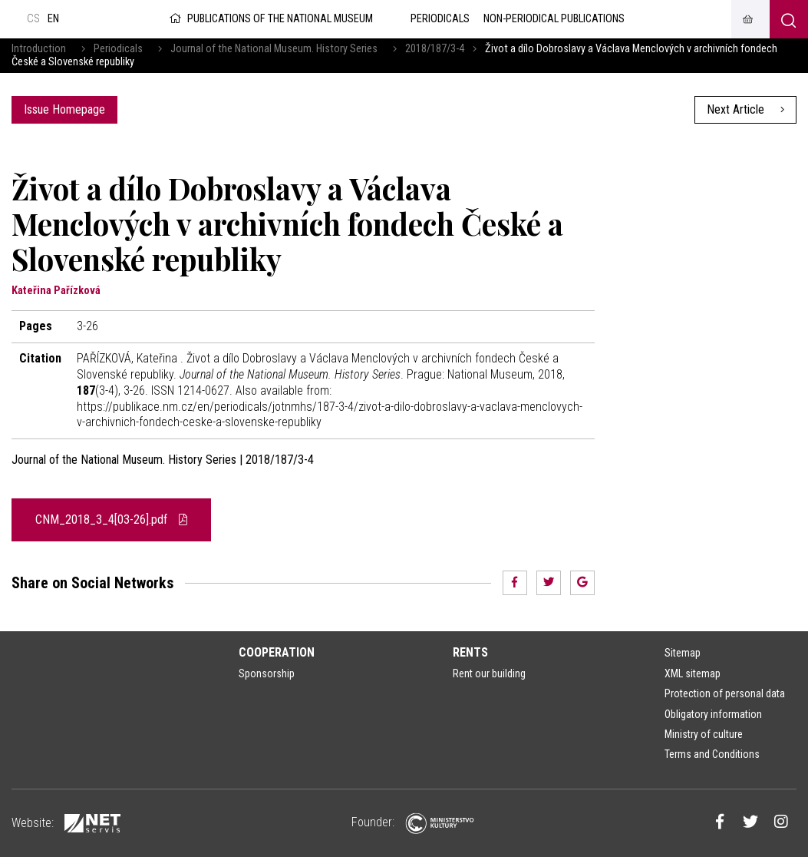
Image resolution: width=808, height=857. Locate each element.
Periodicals (118, 48)
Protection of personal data (725, 693)
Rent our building (489, 673)
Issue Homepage (64, 109)
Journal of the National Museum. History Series (274, 48)
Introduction (39, 48)
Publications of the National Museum (270, 18)
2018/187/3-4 (434, 48)
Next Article (745, 109)
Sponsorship (267, 673)
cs (33, 18)
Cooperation (277, 652)
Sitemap (683, 653)
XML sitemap (693, 673)
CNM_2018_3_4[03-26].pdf (111, 519)
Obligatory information (713, 714)
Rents (470, 652)
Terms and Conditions (712, 754)
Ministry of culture (704, 734)
